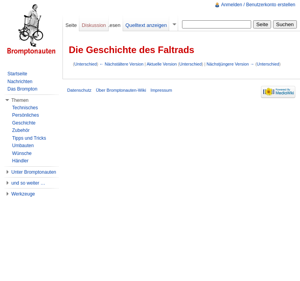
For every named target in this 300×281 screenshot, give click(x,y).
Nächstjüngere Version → (230, 64)
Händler (20, 161)
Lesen (113, 25)
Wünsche (22, 153)
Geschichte (24, 123)
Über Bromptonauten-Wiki (121, 90)
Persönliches (25, 115)
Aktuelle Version (161, 64)
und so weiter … (28, 183)
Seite (71, 25)
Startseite (17, 73)
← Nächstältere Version (121, 64)
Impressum (161, 90)
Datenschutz (79, 90)
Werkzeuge (23, 194)
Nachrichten (19, 81)
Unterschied (85, 64)
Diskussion (94, 25)
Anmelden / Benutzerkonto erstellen (258, 4)
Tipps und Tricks (29, 138)
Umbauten (23, 145)
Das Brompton (22, 89)
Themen (20, 100)
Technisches (25, 107)
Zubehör (21, 130)
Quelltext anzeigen (146, 25)
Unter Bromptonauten (33, 172)
